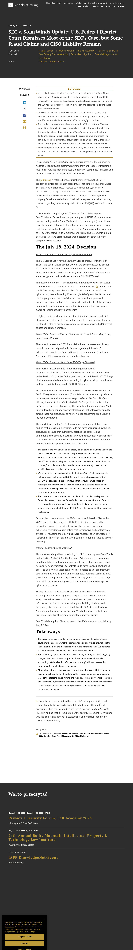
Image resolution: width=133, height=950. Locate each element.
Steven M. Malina (65, 50)
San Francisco (57, 61)
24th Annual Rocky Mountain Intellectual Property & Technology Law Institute (58, 840)
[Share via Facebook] (24, 115)
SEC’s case (45, 179)
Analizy (110, 6)
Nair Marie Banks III (108, 50)
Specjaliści (83, 6)
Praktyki (98, 6)
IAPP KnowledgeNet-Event (33, 860)
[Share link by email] (24, 121)
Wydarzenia (81, 3)
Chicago (42, 61)
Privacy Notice (34, 930)
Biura (121, 6)
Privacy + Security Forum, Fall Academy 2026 (50, 821)
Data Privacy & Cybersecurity (53, 54)
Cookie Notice (9, 933)
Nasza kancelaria (54, 3)
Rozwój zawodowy (96, 3)
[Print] (24, 127)
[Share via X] (24, 109)
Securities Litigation (81, 54)
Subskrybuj (24, 89)
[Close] (43, 925)
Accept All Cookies (25, 942)
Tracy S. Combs (45, 50)
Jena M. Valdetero (86, 50)
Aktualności (69, 3)
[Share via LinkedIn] (24, 103)
